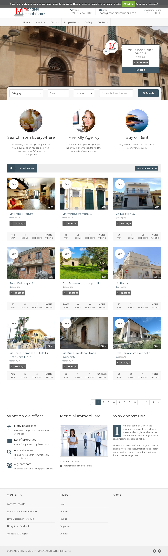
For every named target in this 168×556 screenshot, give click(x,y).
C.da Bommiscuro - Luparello (82, 283)
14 (153, 402)
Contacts (103, 22)
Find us (55, 22)
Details (140, 69)
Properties (71, 22)
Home (26, 22)
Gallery (88, 22)
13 (146, 402)
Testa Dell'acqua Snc (23, 283)
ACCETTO (129, 3)
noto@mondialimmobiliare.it (117, 13)
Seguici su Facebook (19, 526)
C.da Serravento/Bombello (133, 353)
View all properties (146, 168)
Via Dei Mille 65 (125, 213)
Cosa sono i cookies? (147, 3)
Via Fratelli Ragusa (21, 213)
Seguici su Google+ (18, 533)
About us (40, 22)
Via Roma (122, 283)
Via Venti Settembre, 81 (78, 213)
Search (148, 93)
